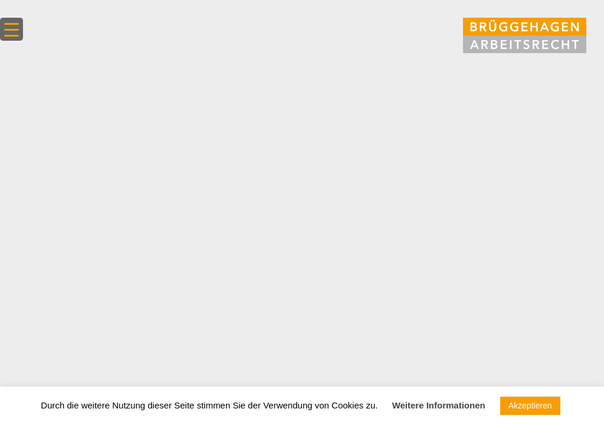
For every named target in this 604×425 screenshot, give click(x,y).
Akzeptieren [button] (530, 405)
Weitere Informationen (438, 405)
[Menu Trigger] (11, 29)
